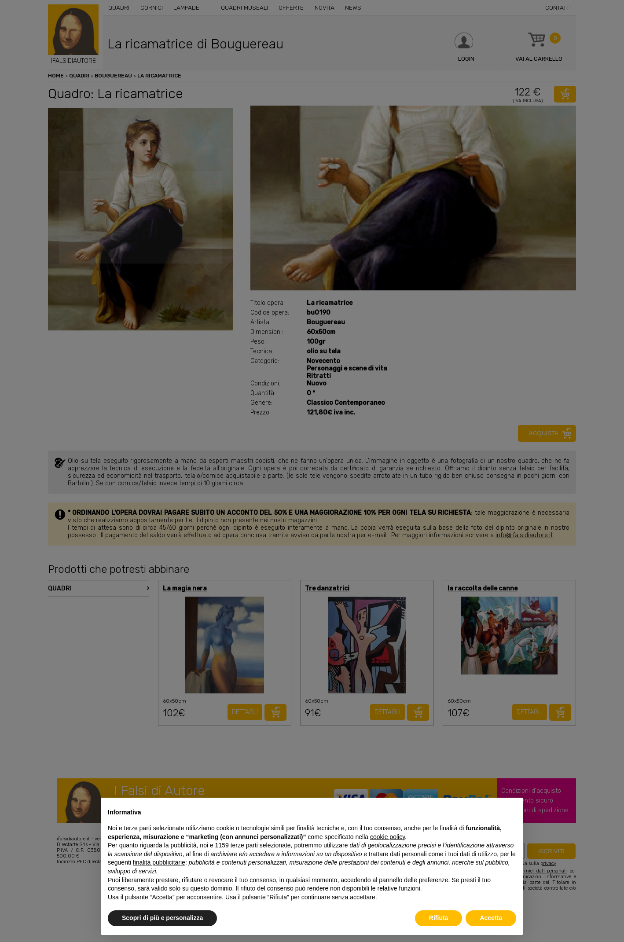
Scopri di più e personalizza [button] (162, 917)
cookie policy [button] (387, 836)
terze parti (244, 845)
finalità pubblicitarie (159, 862)
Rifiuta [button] (438, 917)
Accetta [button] (491, 917)
